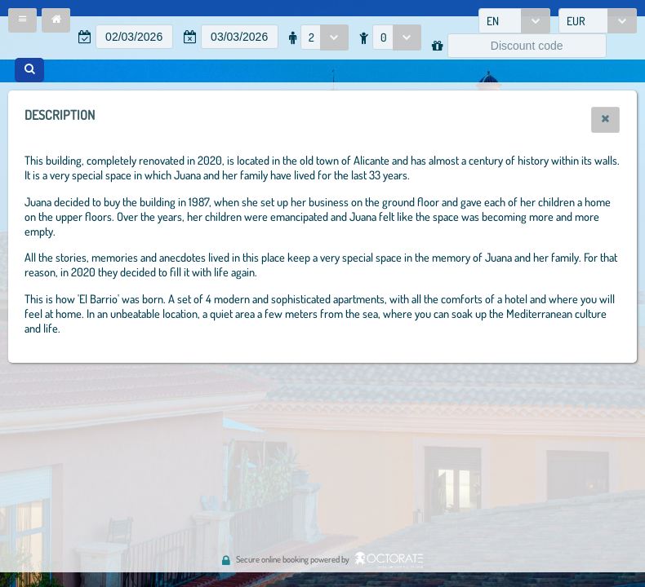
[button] (22, 20)
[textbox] (134, 36)
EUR (576, 21)
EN (493, 21)
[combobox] (514, 20)
